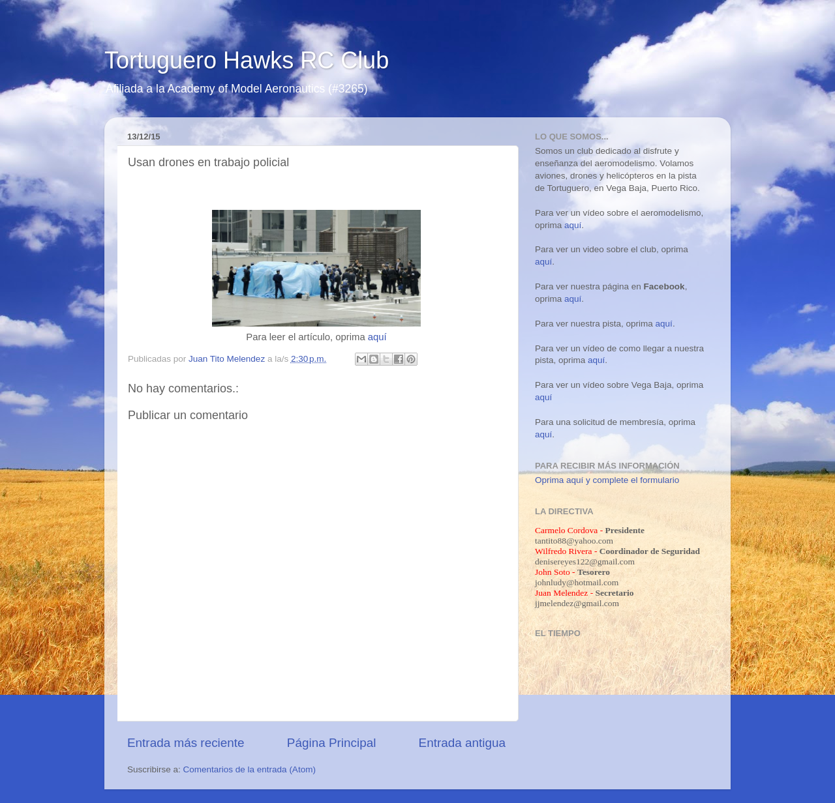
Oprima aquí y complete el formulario (607, 480)
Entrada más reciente (186, 743)
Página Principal (331, 743)
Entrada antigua (462, 743)
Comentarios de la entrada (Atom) (249, 769)
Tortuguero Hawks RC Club (246, 60)
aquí (377, 337)
